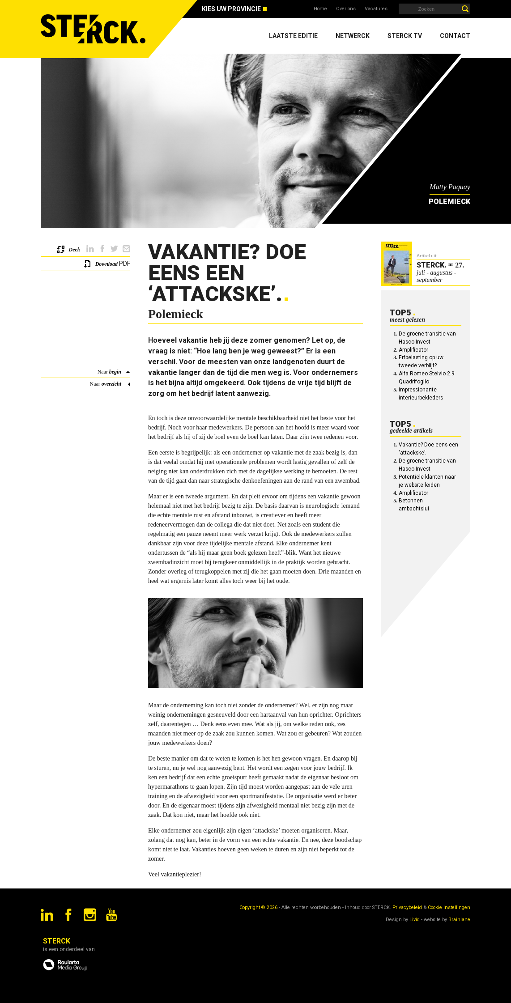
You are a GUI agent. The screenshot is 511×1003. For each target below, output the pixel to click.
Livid (414, 919)
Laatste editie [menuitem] (293, 35)
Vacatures (376, 9)
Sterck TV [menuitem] (405, 35)
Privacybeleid (407, 907)
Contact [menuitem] (455, 35)
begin (115, 372)
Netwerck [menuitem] (353, 35)
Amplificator (413, 350)
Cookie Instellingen (449, 907)
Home (320, 9)
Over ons (346, 9)
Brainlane (459, 919)
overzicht (111, 384)
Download (106, 264)
